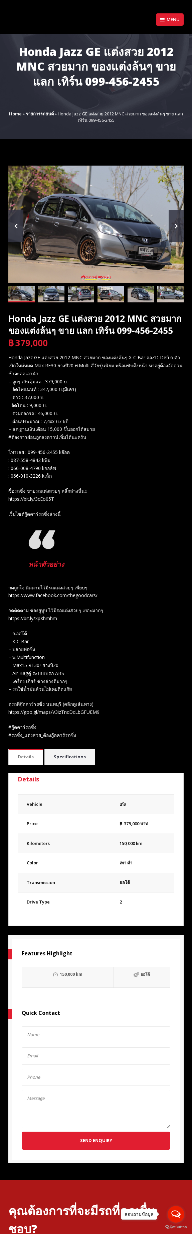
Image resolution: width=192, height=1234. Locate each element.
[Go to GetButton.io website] (176, 1227)
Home (15, 114)
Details (26, 757)
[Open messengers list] (176, 1214)
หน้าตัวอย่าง (46, 564)
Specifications (70, 757)
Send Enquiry (96, 1140)
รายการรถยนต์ (40, 114)
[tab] (25, 757)
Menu (170, 19)
